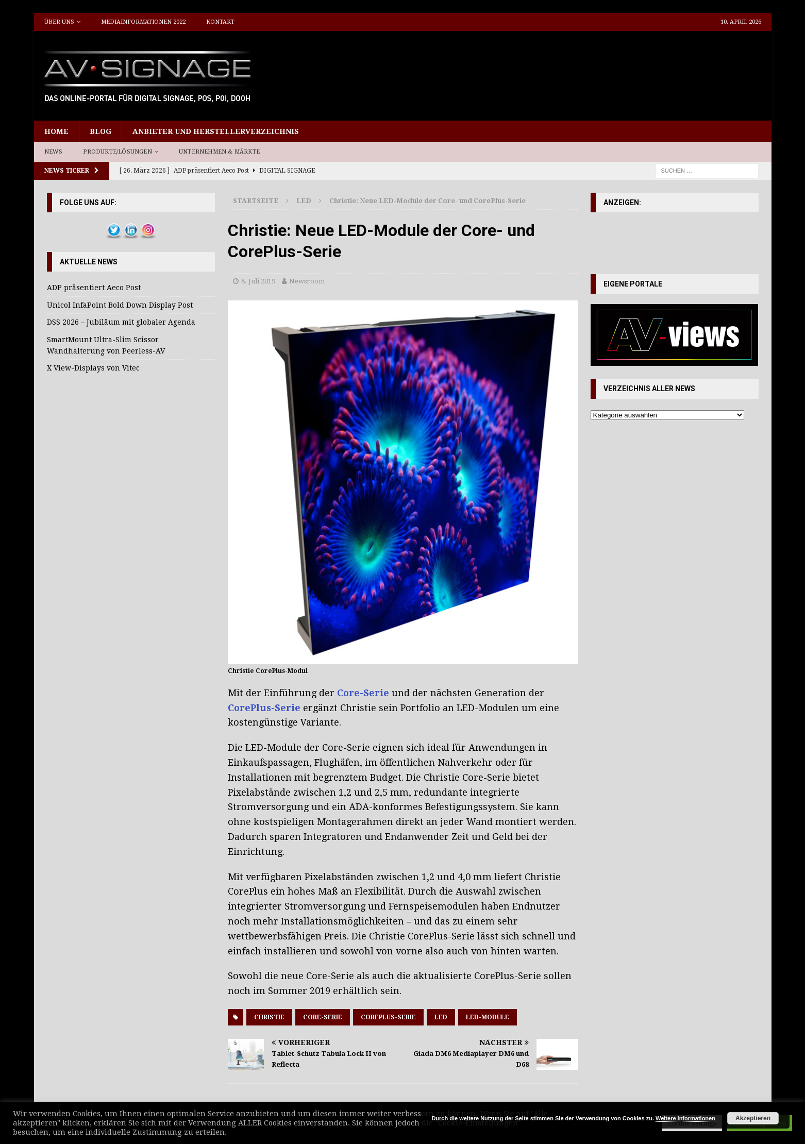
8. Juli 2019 (258, 281)
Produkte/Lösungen (117, 151)
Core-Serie (363, 692)
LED (440, 1017)
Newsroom (307, 281)
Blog (100, 131)
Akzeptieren (752, 1118)
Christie (269, 1017)
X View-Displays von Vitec (93, 368)
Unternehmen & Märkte (219, 151)
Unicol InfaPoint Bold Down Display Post (120, 305)
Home (56, 131)
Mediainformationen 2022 (143, 22)
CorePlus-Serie (264, 707)
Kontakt (220, 22)
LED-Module (487, 1017)
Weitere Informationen (685, 1118)
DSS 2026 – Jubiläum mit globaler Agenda (121, 322)
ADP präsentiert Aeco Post (94, 287)
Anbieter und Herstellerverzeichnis (215, 131)
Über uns (59, 22)
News (53, 151)
